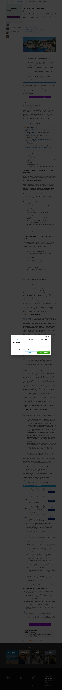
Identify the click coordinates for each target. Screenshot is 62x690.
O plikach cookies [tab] (44, 339)
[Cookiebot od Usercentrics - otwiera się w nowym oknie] (46, 336)
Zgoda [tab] (18, 339)
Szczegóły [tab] (31, 339)
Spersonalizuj (31, 352)
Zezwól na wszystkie (44, 352)
